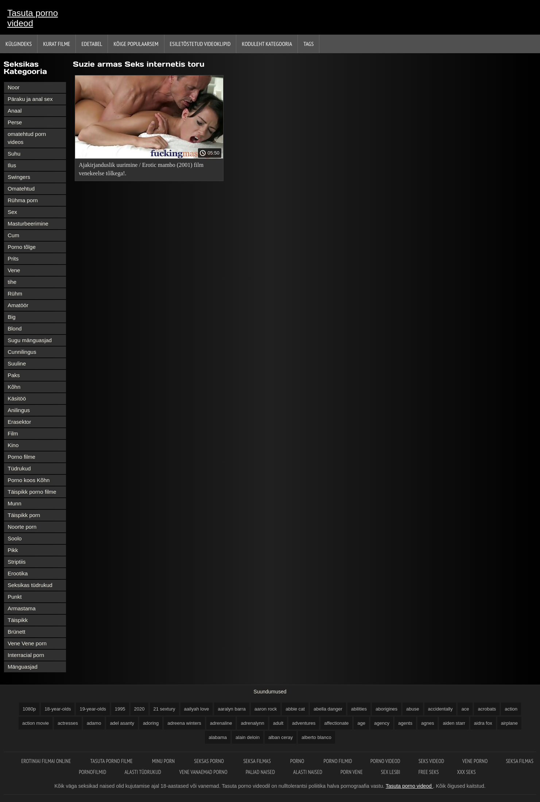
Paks (14, 375)
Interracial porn (26, 655)
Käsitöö (17, 398)
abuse (412, 709)
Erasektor (19, 422)
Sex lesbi (390, 771)
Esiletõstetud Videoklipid (200, 43)
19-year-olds (92, 709)
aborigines (386, 709)
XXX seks (466, 771)
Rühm (15, 293)
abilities (359, 709)
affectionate (336, 723)
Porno (298, 761)
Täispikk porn (24, 515)
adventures (303, 723)
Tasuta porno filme (112, 761)
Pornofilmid (92, 771)
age (361, 723)
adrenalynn (252, 723)
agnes (427, 723)
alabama (218, 737)
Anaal (15, 110)
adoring (151, 723)
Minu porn (164, 761)
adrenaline (221, 723)
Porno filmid (337, 761)
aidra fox (483, 723)
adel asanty (122, 723)
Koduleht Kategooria (267, 43)
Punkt (15, 597)
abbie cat (295, 709)
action (511, 709)
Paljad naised (260, 771)
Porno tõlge (22, 247)
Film (13, 433)
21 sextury (164, 709)
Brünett (16, 632)
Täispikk (18, 620)
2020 (139, 709)
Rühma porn (23, 200)
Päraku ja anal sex (30, 99)
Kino (13, 445)
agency (381, 723)
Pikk (13, 550)
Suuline (17, 363)
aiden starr (454, 723)
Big (12, 317)
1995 (120, 709)
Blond (15, 328)
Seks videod (431, 761)
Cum (13, 235)
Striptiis (17, 562)
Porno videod (385, 761)
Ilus (12, 165)
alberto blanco (316, 737)
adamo (94, 723)
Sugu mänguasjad (30, 340)
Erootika (18, 573)
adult (278, 723)
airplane (509, 723)
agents (405, 723)
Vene (14, 270)
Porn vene (352, 771)
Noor (14, 87)
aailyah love (196, 709)
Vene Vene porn (27, 643)
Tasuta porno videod (32, 18)
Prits (13, 258)
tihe (12, 282)
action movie (35, 723)
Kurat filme (56, 43)
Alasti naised (307, 771)
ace (465, 709)
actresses (68, 723)
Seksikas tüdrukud (30, 585)
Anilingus (19, 410)
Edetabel (91, 43)
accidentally (440, 709)
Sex (12, 212)
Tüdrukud (19, 468)
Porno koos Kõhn (29, 480)
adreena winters (184, 723)
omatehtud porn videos (27, 138)
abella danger (328, 709)
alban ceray (280, 737)
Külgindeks (18, 43)
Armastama (22, 608)
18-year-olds (57, 709)
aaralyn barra (232, 709)
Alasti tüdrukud (142, 771)
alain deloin (248, 737)
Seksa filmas (257, 761)
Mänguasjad (23, 667)
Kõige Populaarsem (135, 43)
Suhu (14, 153)
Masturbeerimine (28, 223)
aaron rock (266, 709)
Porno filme (21, 457)
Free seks (428, 771)
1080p (29, 709)
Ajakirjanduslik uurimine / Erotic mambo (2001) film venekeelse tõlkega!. (141, 169)
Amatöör (18, 305)
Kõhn (14, 387)
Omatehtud (21, 188)
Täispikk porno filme (32, 492)
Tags (308, 43)
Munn (15, 503)
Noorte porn (22, 527)
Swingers (19, 177)
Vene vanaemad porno (203, 771)
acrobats (487, 709)
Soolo (15, 538)
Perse (15, 122)
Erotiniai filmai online (46, 761)
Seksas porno (209, 761)
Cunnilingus (22, 352)
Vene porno (474, 761)
